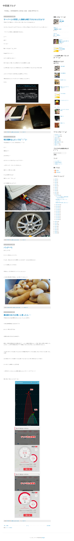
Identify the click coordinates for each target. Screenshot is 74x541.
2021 (56, 185)
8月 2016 (58, 207)
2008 (56, 232)
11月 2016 (58, 195)
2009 (56, 231)
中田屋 (57, 170)
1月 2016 (58, 219)
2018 (56, 190)
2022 (56, 184)
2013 (56, 224)
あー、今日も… (57, 35)
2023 (56, 182)
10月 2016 (58, 204)
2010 (56, 229)
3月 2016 (58, 216)
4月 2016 (58, 214)
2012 (56, 226)
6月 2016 (58, 211)
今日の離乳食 (62, 73)
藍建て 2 (62, 116)
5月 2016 (58, 212)
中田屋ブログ (9, 6)
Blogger (43, 537)
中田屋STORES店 (58, 162)
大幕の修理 (61, 21)
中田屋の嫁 (58, 172)
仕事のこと (61, 19)
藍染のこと (57, 144)
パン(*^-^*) (8, 247)
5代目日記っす (57, 134)
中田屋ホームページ (58, 164)
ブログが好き (62, 49)
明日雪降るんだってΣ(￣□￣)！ (15, 140)
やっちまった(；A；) (64, 100)
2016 (56, 193)
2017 (56, 192)
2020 (56, 187)
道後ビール (62, 123)
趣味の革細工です (58, 142)
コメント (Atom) (9, 527)
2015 (56, 221)
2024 (56, 180)
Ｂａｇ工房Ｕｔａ (58, 161)
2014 (56, 223)
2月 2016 (58, 217)
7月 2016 (58, 209)
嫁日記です (26, 307)
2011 (56, 228)
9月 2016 (58, 206)
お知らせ (56, 137)
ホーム (27, 525)
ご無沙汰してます (57, 29)
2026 (56, 179)
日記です (24, 239)
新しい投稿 (6, 525)
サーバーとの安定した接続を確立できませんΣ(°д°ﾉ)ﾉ (24, 19)
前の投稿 (48, 525)
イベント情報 (57, 136)
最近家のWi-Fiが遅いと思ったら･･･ (17, 315)
